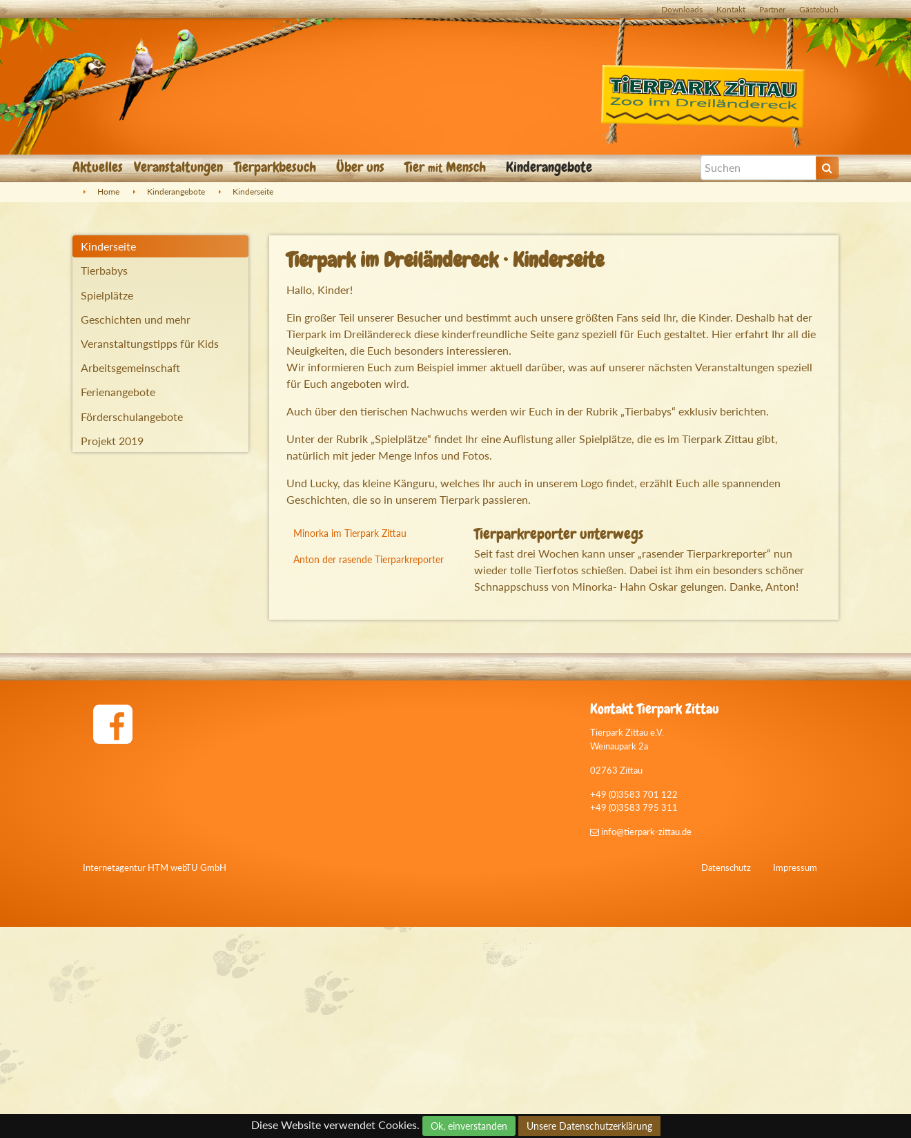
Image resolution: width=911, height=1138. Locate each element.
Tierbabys (104, 270)
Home (108, 191)
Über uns (362, 167)
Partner (772, 9)
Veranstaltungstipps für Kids (150, 343)
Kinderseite (253, 191)
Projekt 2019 (112, 440)
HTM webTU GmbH (187, 1078)
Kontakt (730, 9)
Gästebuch (819, 9)
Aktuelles (97, 167)
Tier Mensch (446, 167)
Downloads (682, 9)
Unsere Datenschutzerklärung (589, 1126)
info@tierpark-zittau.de (641, 1043)
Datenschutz (726, 1078)
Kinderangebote (551, 167)
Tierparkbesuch (277, 167)
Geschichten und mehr (135, 319)
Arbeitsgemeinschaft (130, 367)
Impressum (795, 1078)
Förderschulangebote (132, 416)
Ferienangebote (118, 391)
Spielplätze (107, 295)
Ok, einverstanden (469, 1126)
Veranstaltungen (178, 167)
